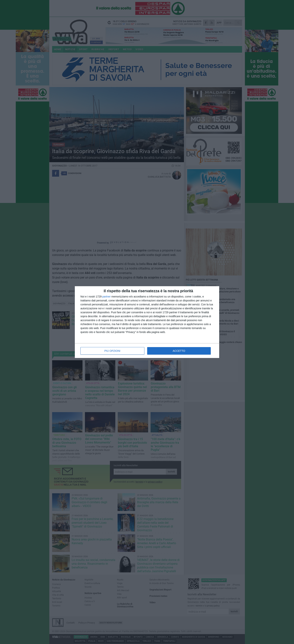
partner (106, 296)
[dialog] (147, 322)
